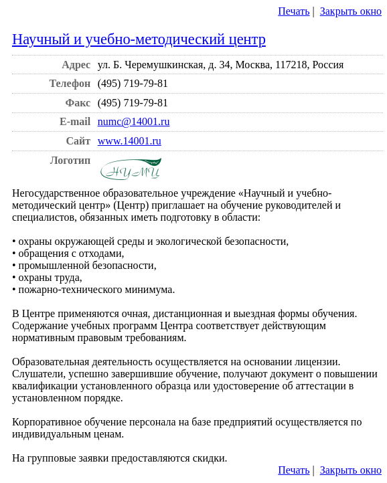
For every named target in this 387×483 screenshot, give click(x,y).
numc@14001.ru (134, 121)
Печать (293, 11)
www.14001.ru (129, 141)
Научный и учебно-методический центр (139, 39)
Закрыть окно (351, 11)
